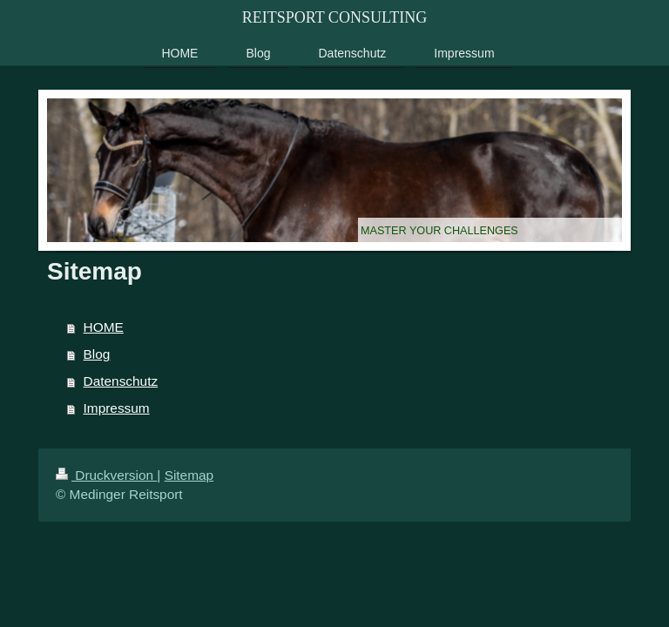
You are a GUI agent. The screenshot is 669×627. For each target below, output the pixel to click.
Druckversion (106, 475)
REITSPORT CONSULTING (334, 17)
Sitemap (189, 475)
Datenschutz (121, 381)
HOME (104, 327)
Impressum (117, 408)
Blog (97, 354)
